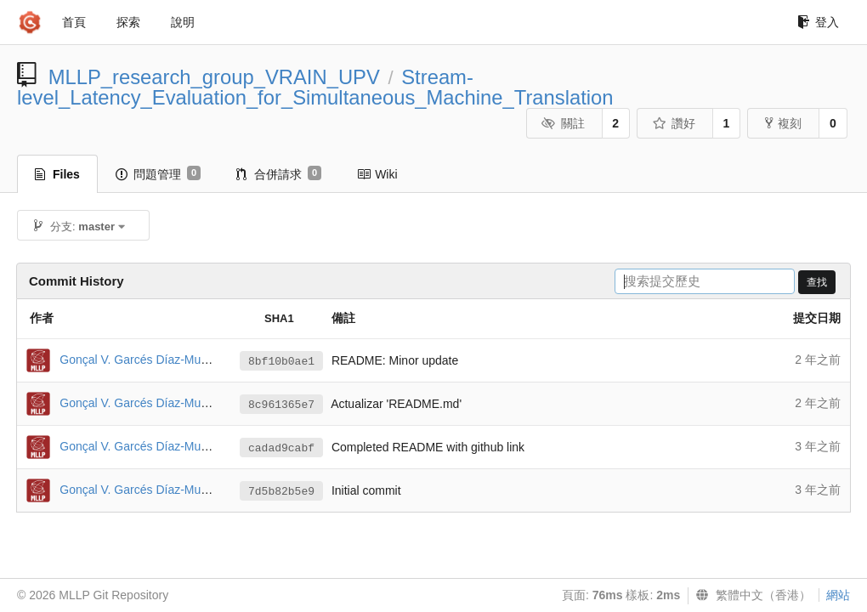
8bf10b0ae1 (281, 361)
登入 (818, 22)
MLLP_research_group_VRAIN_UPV (214, 76)
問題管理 (158, 173)
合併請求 (278, 173)
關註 (563, 123)
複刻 (783, 123)
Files (57, 174)
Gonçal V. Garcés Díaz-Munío (138, 359)
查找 (817, 282)
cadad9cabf (281, 448)
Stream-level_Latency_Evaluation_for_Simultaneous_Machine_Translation (315, 87)
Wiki (377, 174)
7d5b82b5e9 (281, 491)
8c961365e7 (281, 405)
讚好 (673, 123)
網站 (838, 595)
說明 (183, 22)
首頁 (74, 22)
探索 (128, 22)
